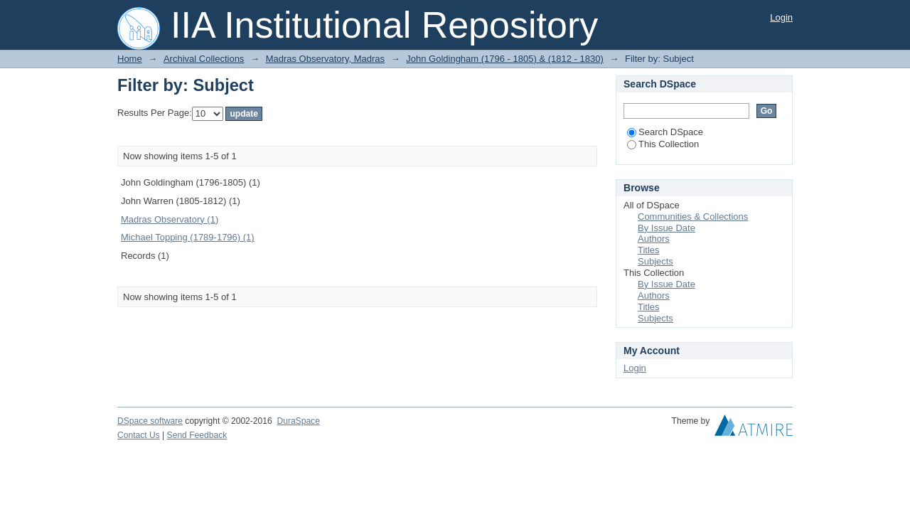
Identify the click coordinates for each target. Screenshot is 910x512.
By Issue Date (666, 228)
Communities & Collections (693, 216)
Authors (654, 238)
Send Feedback (197, 435)
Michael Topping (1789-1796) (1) (188, 237)
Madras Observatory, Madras (325, 58)
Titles (649, 250)
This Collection (663, 144)
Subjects (655, 261)
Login (781, 17)
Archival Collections (204, 58)
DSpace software (150, 421)
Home (129, 58)
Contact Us (138, 435)
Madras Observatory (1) (169, 219)
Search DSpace (665, 132)
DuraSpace (298, 421)
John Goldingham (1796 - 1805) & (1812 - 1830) (505, 58)
